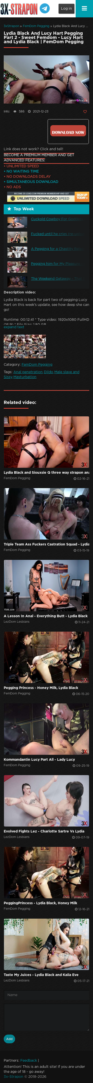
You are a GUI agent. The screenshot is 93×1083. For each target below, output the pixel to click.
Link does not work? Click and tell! (33, 149)
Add (9, 1039)
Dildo (48, 372)
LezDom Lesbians (17, 621)
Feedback (28, 1060)
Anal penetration (28, 372)
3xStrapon (11, 26)
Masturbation (24, 377)
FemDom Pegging (36, 26)
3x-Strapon (13, 1076)
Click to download (68, 130)
